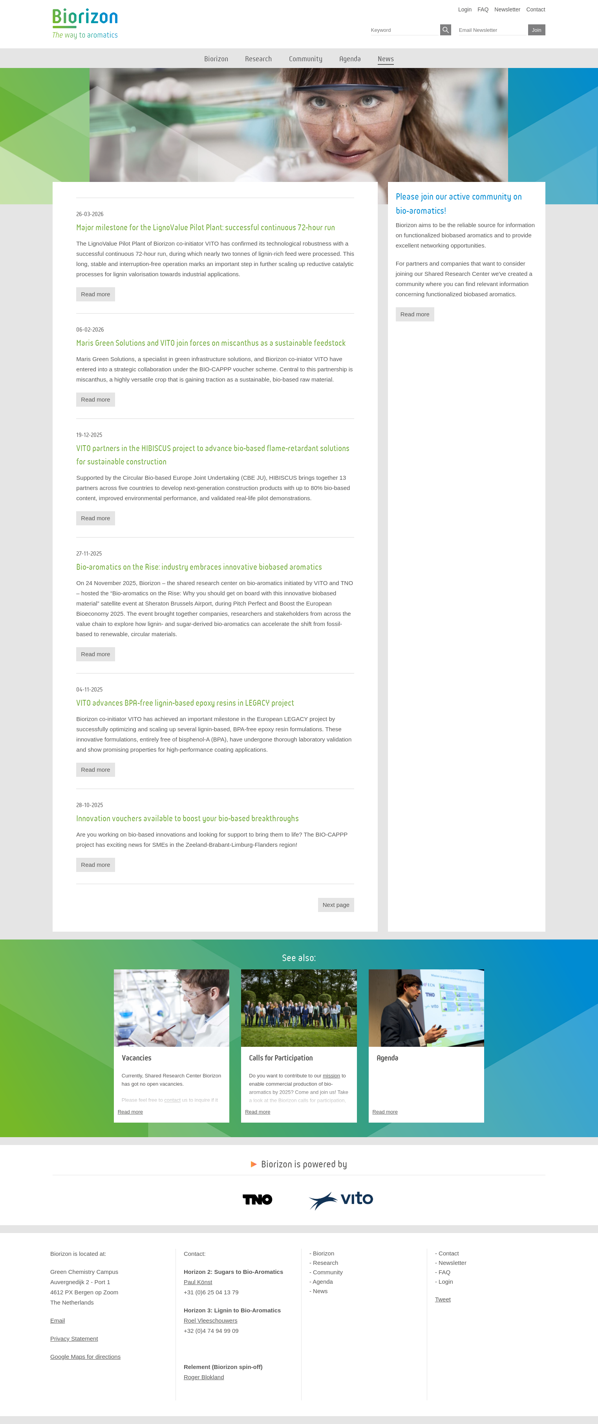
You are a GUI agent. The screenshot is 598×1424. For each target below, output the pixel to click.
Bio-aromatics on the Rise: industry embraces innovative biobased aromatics (199, 567)
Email (57, 1320)
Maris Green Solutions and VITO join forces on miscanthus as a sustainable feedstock (211, 343)
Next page (336, 904)
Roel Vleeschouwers (211, 1320)
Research (325, 1262)
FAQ (482, 9)
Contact (535, 9)
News (320, 1291)
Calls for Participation (281, 1058)
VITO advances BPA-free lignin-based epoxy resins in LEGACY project (185, 703)
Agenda (387, 1058)
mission (331, 1076)
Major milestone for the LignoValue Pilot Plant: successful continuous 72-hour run (205, 228)
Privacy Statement (74, 1338)
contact (172, 1100)
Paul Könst (198, 1282)
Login (465, 9)
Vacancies (136, 1058)
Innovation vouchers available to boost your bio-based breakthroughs (187, 819)
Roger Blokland (204, 1377)
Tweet (443, 1299)
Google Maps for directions (85, 1356)
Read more (95, 294)
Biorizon (85, 24)
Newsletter (507, 9)
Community (328, 1272)
